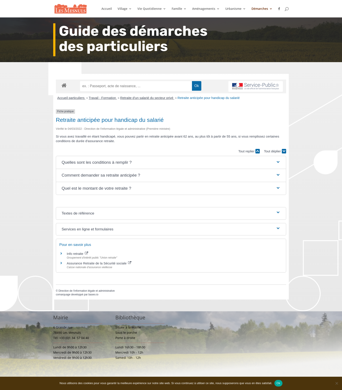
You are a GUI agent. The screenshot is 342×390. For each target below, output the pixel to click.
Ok (278, 383)
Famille (177, 9)
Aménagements (203, 9)
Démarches (259, 9)
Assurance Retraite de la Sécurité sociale (99, 263)
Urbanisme (233, 9)
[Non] (336, 383)
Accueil (106, 9)
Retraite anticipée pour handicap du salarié (209, 98)
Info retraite (77, 253)
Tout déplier (275, 151)
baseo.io (93, 294)
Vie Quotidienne (149, 9)
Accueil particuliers (71, 98)
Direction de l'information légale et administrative (86, 290)
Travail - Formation (103, 98)
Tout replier (249, 151)
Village (122, 9)
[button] (171, 162)
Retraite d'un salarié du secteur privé (147, 98)
